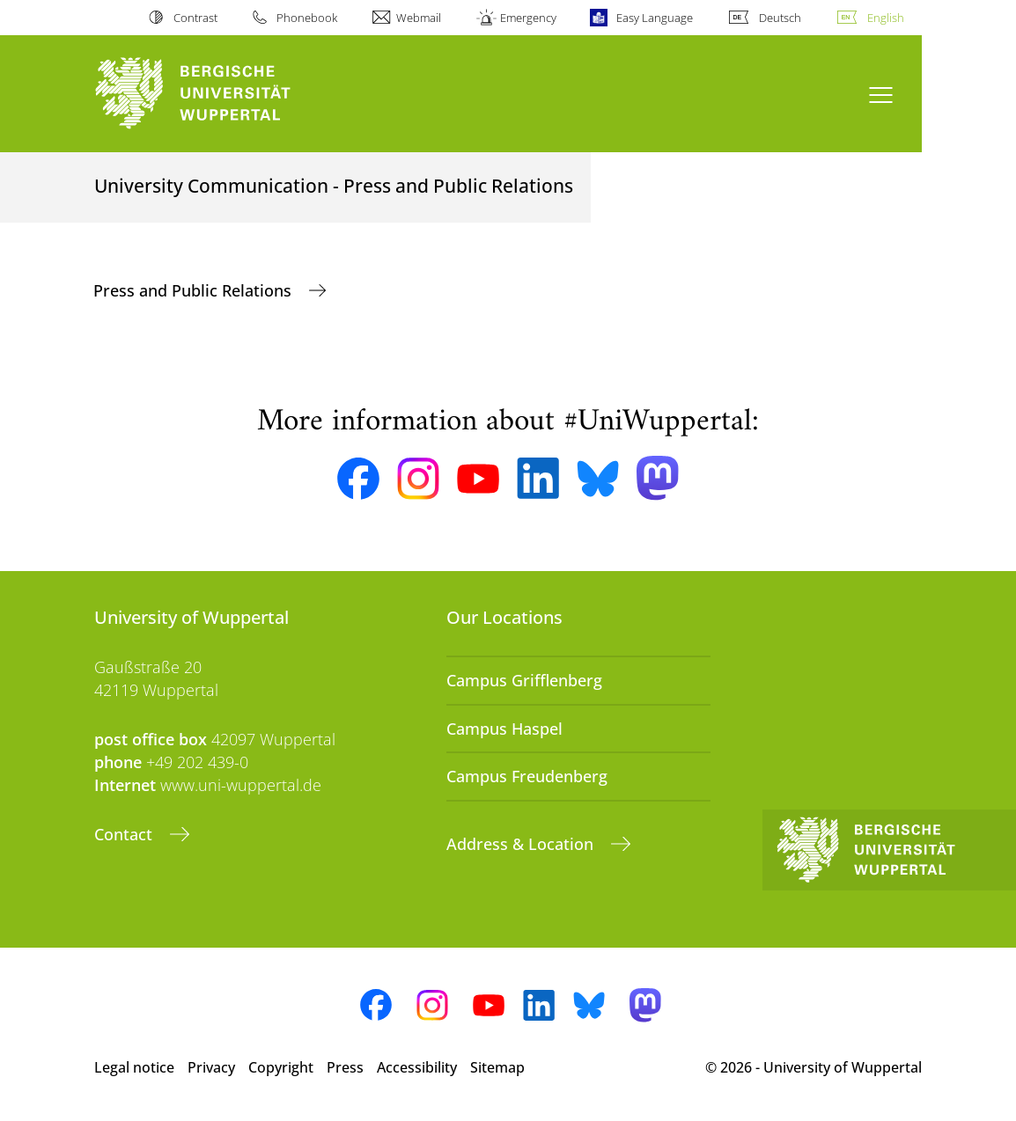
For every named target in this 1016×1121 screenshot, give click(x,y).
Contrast (195, 18)
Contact (125, 834)
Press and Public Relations (194, 290)
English (885, 18)
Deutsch (780, 18)
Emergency (528, 18)
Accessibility (417, 1067)
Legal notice (134, 1067)
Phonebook (306, 18)
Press (345, 1067)
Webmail (418, 18)
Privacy (211, 1067)
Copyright (280, 1067)
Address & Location (522, 843)
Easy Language (654, 18)
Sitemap (497, 1067)
